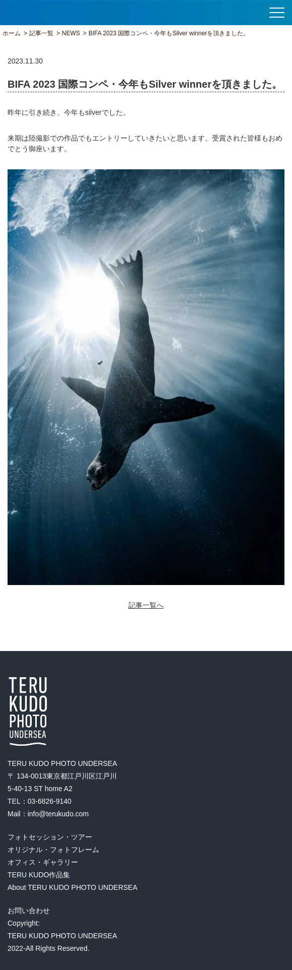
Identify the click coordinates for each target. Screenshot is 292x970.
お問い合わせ (29, 911)
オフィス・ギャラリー (43, 862)
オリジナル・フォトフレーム (53, 850)
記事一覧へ (146, 605)
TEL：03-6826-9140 (39, 801)
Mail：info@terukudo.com (48, 814)
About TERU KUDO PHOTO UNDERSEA (72, 887)
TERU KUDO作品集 (39, 875)
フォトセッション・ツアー (50, 837)
